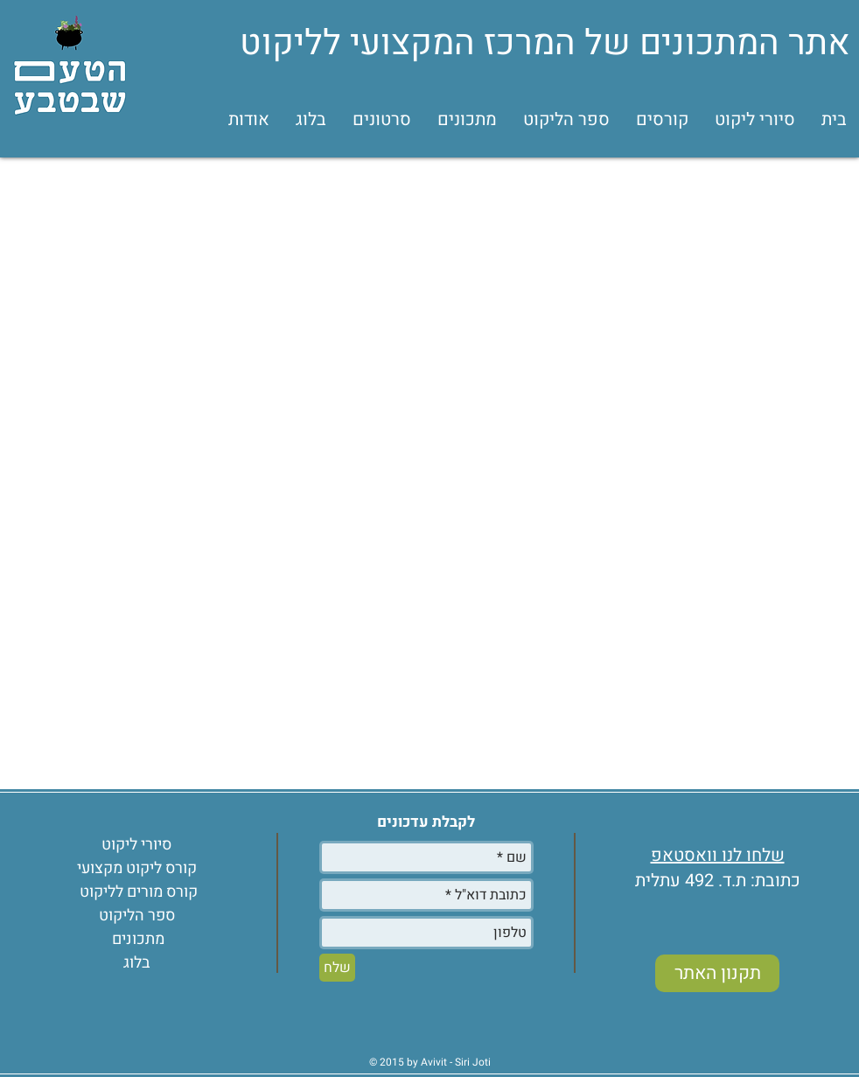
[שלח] (337, 968)
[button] (662, 119)
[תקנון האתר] (717, 973)
